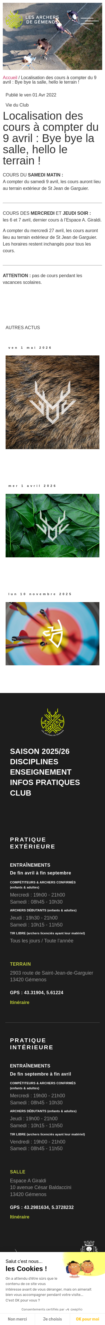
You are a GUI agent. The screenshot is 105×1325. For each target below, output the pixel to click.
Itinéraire (20, 1002)
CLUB (20, 793)
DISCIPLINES (34, 761)
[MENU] (90, 21)
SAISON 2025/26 (40, 751)
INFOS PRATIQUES (45, 782)
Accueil (10, 77)
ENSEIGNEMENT (41, 772)
